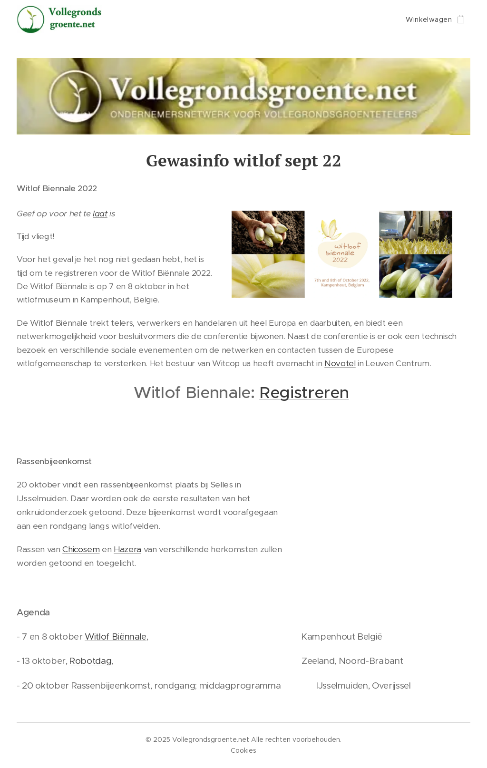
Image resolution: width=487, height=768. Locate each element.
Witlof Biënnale (115, 636)
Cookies (243, 750)
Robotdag (90, 660)
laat (100, 213)
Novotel (340, 363)
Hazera (127, 549)
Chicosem (80, 549)
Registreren (304, 392)
